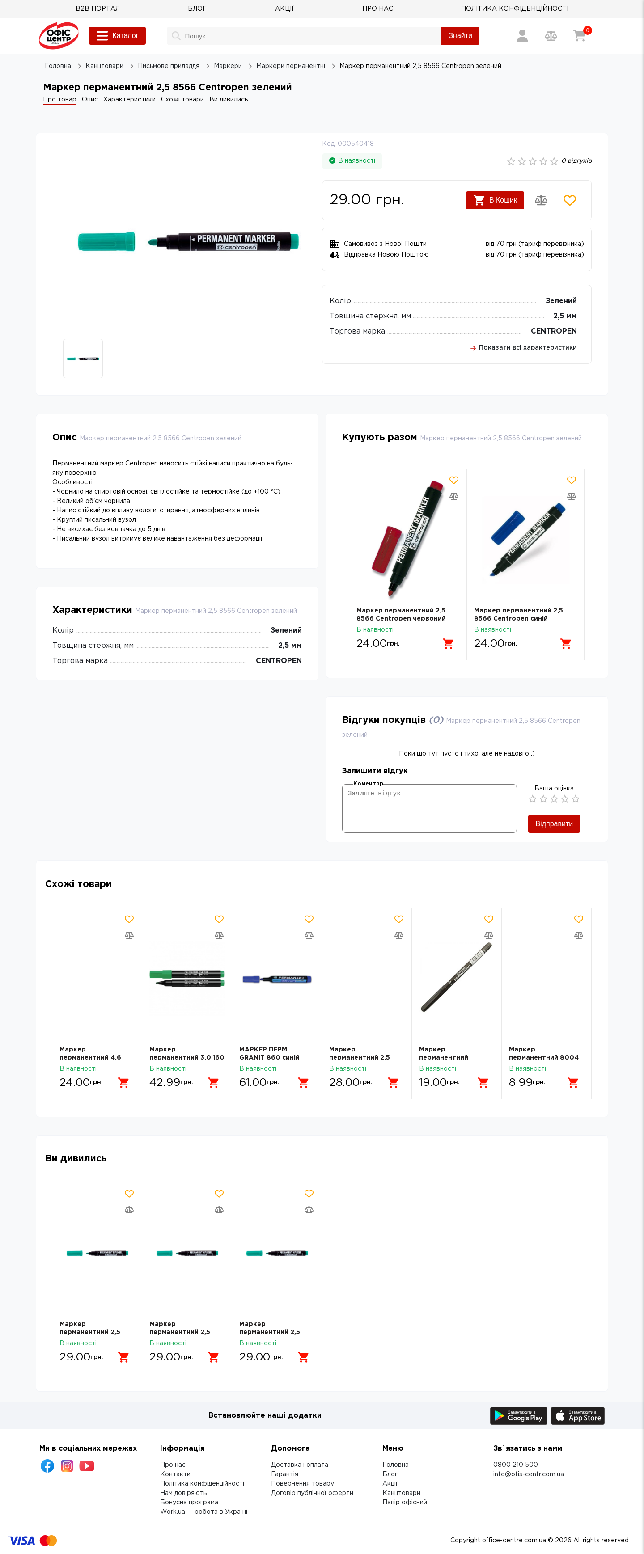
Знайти (460, 35)
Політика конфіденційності (202, 1483)
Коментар (368, 783)
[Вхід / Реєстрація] (522, 36)
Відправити (554, 824)
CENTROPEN (554, 331)
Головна (395, 1465)
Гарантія (284, 1474)
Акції (390, 1483)
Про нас (173, 1465)
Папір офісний (404, 1502)
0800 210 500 (515, 1465)
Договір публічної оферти (312, 1493)
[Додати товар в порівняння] (541, 200)
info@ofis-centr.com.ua (528, 1474)
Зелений (561, 301)
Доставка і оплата (299, 1465)
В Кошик (495, 200)
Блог (390, 1474)
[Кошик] (579, 36)
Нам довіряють (183, 1493)
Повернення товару (302, 1483)
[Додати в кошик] (448, 644)
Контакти (175, 1474)
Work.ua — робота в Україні (203, 1512)
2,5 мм (565, 316)
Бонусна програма (189, 1502)
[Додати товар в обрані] (569, 200)
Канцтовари (401, 1493)
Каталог (117, 36)
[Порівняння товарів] (551, 36)
